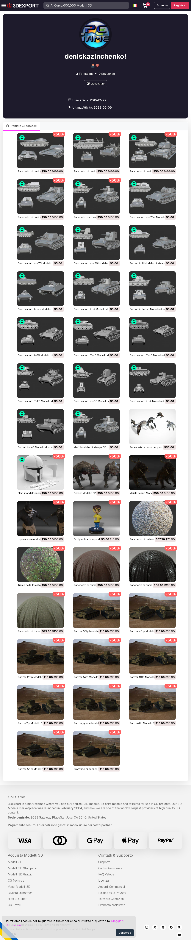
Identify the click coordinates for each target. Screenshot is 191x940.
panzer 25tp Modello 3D (32, 677)
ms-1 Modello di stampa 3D (90, 447)
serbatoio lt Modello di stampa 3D (150, 263)
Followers (84, 74)
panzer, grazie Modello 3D (89, 723)
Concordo (125, 932)
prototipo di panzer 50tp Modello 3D (96, 769)
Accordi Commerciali (112, 887)
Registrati (180, 5)
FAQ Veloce (106, 874)
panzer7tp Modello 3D (31, 723)
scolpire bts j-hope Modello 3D (92, 539)
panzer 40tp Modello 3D (144, 631)
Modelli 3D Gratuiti (20, 874)
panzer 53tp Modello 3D (88, 631)
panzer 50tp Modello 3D (32, 769)
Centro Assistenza (110, 868)
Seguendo (106, 74)
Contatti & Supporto (115, 855)
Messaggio (95, 83)
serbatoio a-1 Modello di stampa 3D (39, 447)
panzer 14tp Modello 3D (88, 677)
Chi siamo (16, 797)
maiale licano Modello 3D (145, 493)
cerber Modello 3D (85, 493)
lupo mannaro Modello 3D (33, 539)
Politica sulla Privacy (112, 893)
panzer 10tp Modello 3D (144, 677)
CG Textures (16, 881)
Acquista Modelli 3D (25, 855)
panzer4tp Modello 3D (143, 723)
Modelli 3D (15, 862)
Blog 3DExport (18, 899)
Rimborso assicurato (111, 905)
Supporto (104, 862)
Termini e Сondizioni (111, 899)
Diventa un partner (20, 893)
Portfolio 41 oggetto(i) (21, 126)
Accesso (162, 5)
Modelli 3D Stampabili (22, 868)
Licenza (103, 881)
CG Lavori (14, 905)
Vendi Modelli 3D (19, 887)
